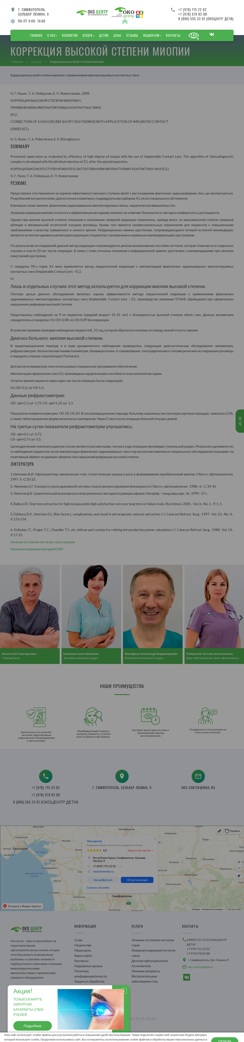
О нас (51, 35)
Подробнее (32, 1026)
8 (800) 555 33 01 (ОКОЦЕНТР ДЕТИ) (206, 18)
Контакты (173, 35)
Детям (103, 35)
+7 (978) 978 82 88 (192, 14)
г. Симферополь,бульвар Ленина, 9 (33, 11)
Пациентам (151, 35)
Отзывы (132, 35)
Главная (36, 35)
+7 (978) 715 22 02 (192, 9)
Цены (117, 35)
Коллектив (70, 35)
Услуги (87, 35)
